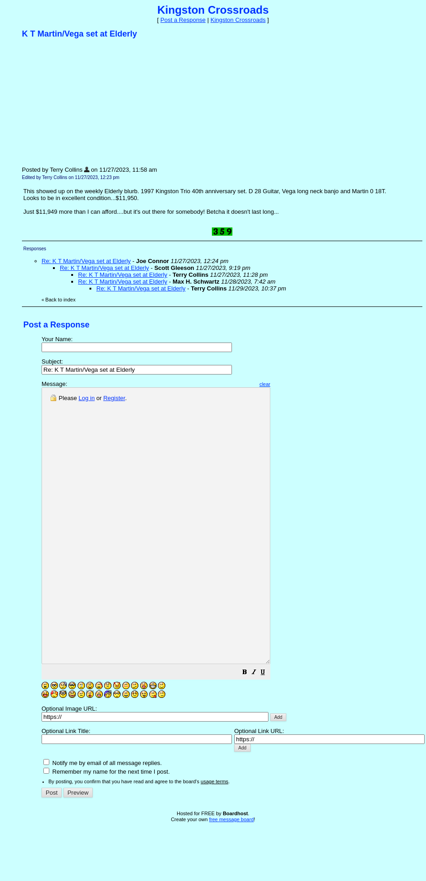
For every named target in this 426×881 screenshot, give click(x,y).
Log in (87, 398)
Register (114, 398)
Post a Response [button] (182, 19)
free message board (231, 874)
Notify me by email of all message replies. (102, 817)
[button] (272, 728)
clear (292, 384)
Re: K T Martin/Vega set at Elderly (86, 261)
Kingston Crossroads (238, 19)
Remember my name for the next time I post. (106, 826)
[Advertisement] (90, 102)
